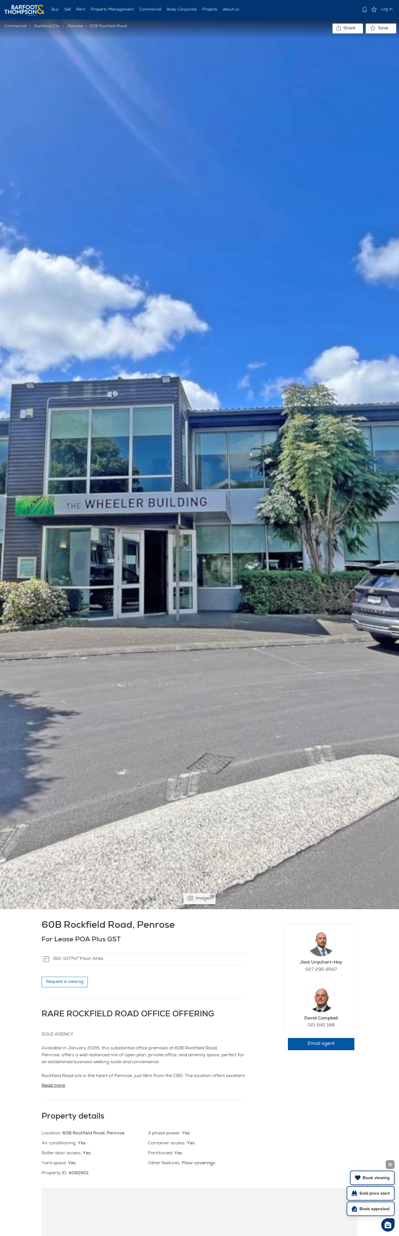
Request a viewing (64, 982)
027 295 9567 (321, 970)
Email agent (321, 1044)
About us (231, 10)
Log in (387, 9)
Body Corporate (182, 10)
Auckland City (47, 26)
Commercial (150, 10)
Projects (209, 10)
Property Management (112, 10)
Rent (80, 10)
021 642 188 (321, 1025)
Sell (67, 10)
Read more (53, 1086)
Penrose (75, 26)
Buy (55, 10)
